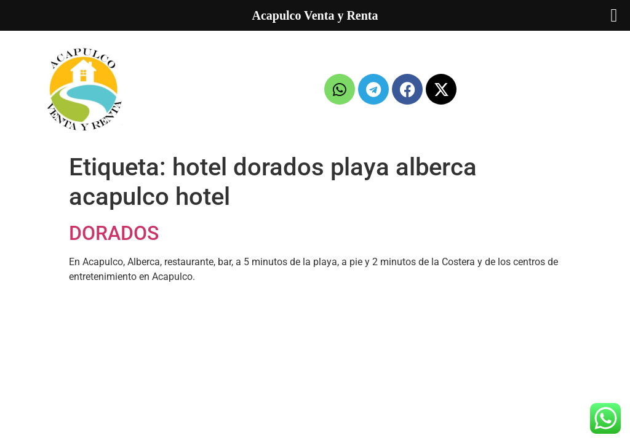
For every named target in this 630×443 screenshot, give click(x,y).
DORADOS (114, 233)
